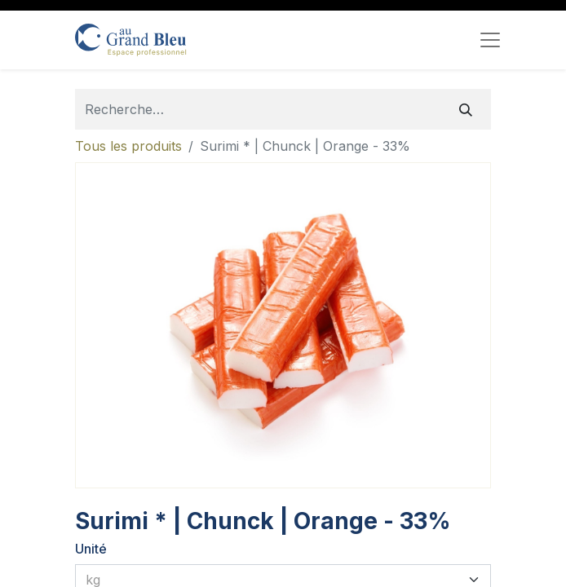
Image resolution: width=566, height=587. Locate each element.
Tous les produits (128, 146)
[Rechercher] (465, 109)
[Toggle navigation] (490, 40)
